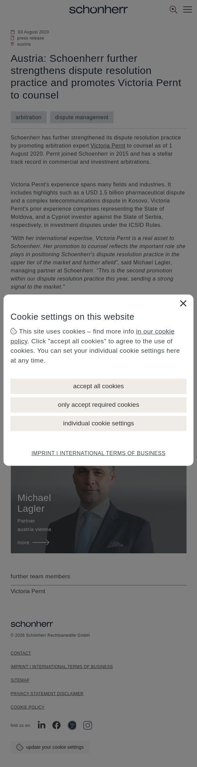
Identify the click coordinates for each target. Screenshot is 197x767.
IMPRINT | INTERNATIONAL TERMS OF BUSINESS (98, 453)
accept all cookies (98, 386)
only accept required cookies (98, 404)
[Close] (183, 303)
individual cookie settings (98, 423)
